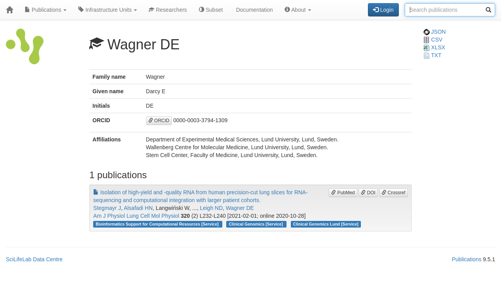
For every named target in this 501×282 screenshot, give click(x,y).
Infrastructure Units (107, 10)
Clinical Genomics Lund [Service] (326, 224)
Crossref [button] (393, 192)
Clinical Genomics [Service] (256, 224)
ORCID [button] (158, 120)
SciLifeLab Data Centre (34, 259)
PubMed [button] (343, 192)
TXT (433, 55)
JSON (435, 32)
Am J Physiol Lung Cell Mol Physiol (136, 216)
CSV (433, 39)
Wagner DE (240, 208)
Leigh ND (211, 208)
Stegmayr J (107, 208)
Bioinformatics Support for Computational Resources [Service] (158, 224)
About (298, 10)
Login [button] (383, 10)
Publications (46, 10)
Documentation (253, 10)
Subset (211, 10)
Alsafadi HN (138, 208)
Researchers (168, 10)
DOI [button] (368, 192)
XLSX (434, 47)
